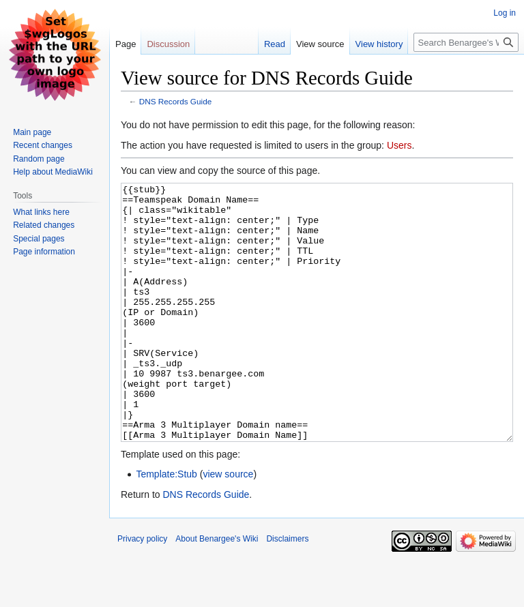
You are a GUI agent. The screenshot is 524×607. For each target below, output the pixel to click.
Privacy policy (142, 590)
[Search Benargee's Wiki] (466, 42)
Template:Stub (166, 525)
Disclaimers (287, 590)
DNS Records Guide (175, 101)
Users (399, 145)
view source (228, 525)
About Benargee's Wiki (216, 590)
